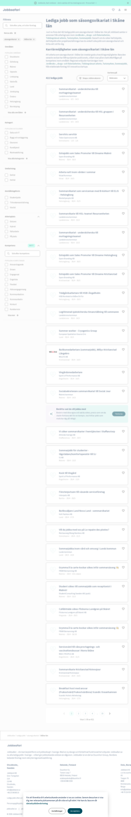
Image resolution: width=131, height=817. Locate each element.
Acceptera (74, 811)
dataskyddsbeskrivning (37, 803)
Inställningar (57, 811)
